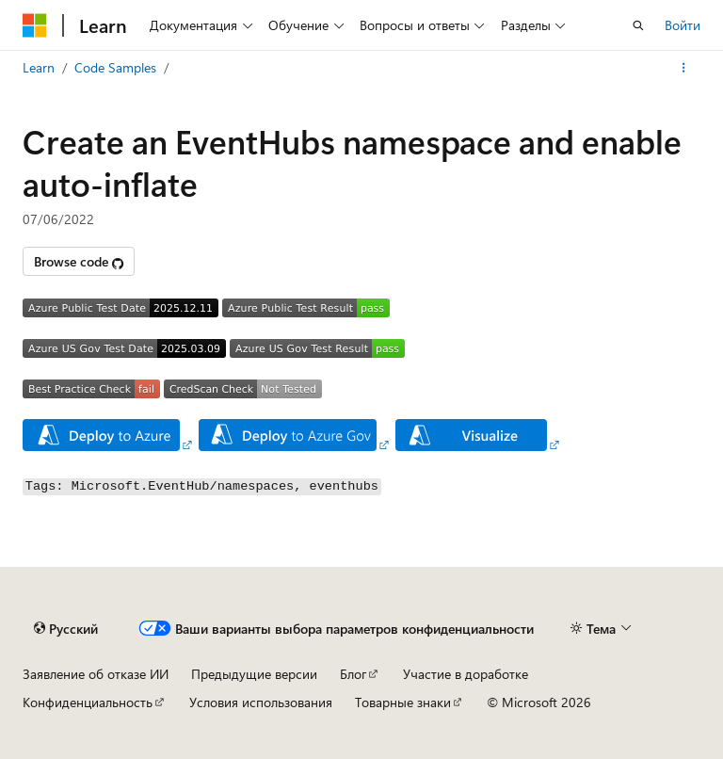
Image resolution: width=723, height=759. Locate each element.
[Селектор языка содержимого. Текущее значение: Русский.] (66, 628)
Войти (682, 25)
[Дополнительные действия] (683, 68)
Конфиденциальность (88, 702)
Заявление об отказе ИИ (96, 674)
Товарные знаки (403, 702)
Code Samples (115, 67)
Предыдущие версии (254, 674)
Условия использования (260, 702)
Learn (39, 67)
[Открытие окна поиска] (638, 25)
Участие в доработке (465, 674)
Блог (353, 674)
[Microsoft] (35, 25)
